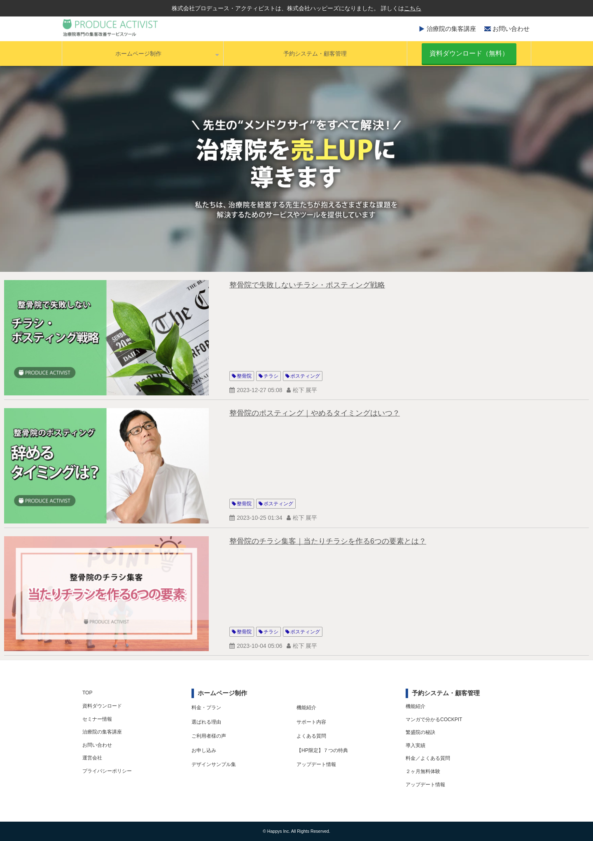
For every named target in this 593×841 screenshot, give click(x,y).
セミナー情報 (97, 719)
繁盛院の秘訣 (420, 732)
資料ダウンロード (102, 706)
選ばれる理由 (206, 722)
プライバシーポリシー (107, 771)
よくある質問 (311, 736)
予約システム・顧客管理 (315, 53)
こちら (412, 8)
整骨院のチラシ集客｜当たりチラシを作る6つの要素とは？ (327, 541)
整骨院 (244, 376)
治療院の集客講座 (451, 28)
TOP (87, 693)
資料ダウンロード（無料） (469, 53)
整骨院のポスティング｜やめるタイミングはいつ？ (314, 413)
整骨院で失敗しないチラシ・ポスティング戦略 (307, 285)
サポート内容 (311, 722)
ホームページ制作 (138, 53)
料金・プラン (206, 707)
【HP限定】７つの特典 (322, 750)
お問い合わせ (511, 28)
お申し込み (203, 750)
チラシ (271, 376)
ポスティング (305, 376)
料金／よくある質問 (428, 758)
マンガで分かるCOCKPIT (434, 719)
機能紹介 (306, 707)
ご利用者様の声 (208, 736)
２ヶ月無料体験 (423, 771)
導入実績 (415, 745)
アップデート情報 (316, 764)
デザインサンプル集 (213, 764)
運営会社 (92, 758)
